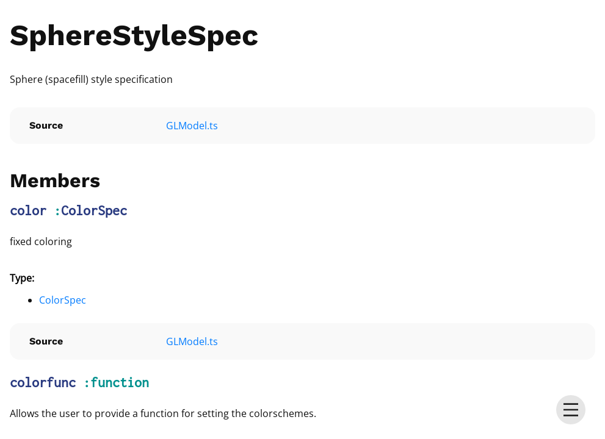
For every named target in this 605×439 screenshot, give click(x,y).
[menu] (570, 409)
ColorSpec (94, 210)
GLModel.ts (192, 125)
